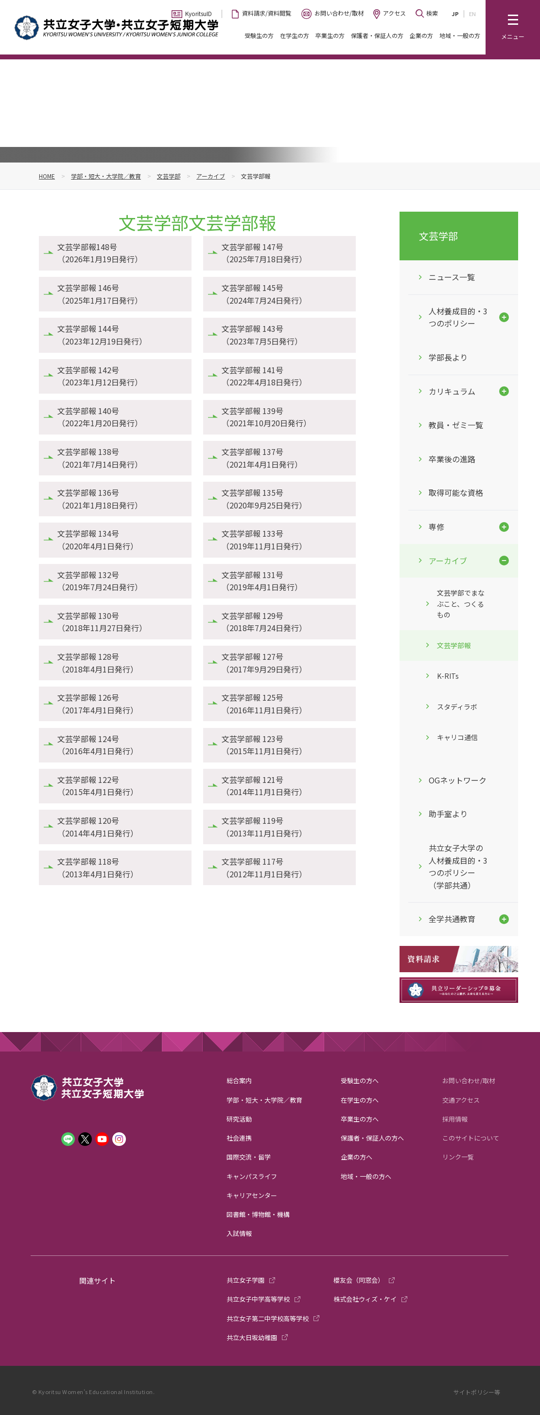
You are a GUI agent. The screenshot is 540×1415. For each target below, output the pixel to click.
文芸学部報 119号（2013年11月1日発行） (264, 827)
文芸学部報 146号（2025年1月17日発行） (99, 294)
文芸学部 (168, 176)
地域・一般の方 (459, 35)
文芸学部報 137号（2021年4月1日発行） (262, 458)
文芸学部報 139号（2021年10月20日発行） (266, 417)
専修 (436, 526)
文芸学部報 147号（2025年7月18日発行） (264, 253)
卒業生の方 (330, 35)
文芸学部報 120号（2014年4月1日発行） (97, 827)
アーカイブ (210, 176)
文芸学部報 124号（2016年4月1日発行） (97, 745)
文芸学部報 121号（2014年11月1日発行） (264, 786)
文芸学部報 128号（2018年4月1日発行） (97, 663)
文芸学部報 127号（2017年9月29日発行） (264, 663)
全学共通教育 (452, 919)
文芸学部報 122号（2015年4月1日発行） (97, 786)
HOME (47, 176)
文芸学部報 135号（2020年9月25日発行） (264, 499)
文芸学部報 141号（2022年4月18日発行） (264, 376)
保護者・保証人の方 (377, 35)
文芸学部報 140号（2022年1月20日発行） (99, 417)
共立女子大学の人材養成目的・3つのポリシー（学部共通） (458, 866)
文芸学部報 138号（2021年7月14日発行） (99, 458)
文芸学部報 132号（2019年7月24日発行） (99, 581)
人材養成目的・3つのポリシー (458, 317)
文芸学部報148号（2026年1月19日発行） (99, 253)
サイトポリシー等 (476, 1392)
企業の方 (421, 35)
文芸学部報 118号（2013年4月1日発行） (97, 867)
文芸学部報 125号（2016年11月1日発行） (264, 703)
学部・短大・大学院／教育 (106, 176)
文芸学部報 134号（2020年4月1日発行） (97, 539)
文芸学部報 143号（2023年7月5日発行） (262, 335)
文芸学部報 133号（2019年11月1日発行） (264, 539)
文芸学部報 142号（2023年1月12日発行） (99, 376)
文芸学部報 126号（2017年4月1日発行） (97, 703)
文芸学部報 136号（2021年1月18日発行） (99, 499)
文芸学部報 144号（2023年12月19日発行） (102, 335)
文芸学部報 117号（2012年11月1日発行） (264, 867)
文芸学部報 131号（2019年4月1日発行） (262, 581)
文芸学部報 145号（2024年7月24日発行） (264, 294)
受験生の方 (259, 35)
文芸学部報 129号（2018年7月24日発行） (264, 622)
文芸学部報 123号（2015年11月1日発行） (264, 745)
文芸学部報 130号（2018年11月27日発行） (102, 622)
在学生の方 (294, 35)
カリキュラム (452, 391)
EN (472, 14)
